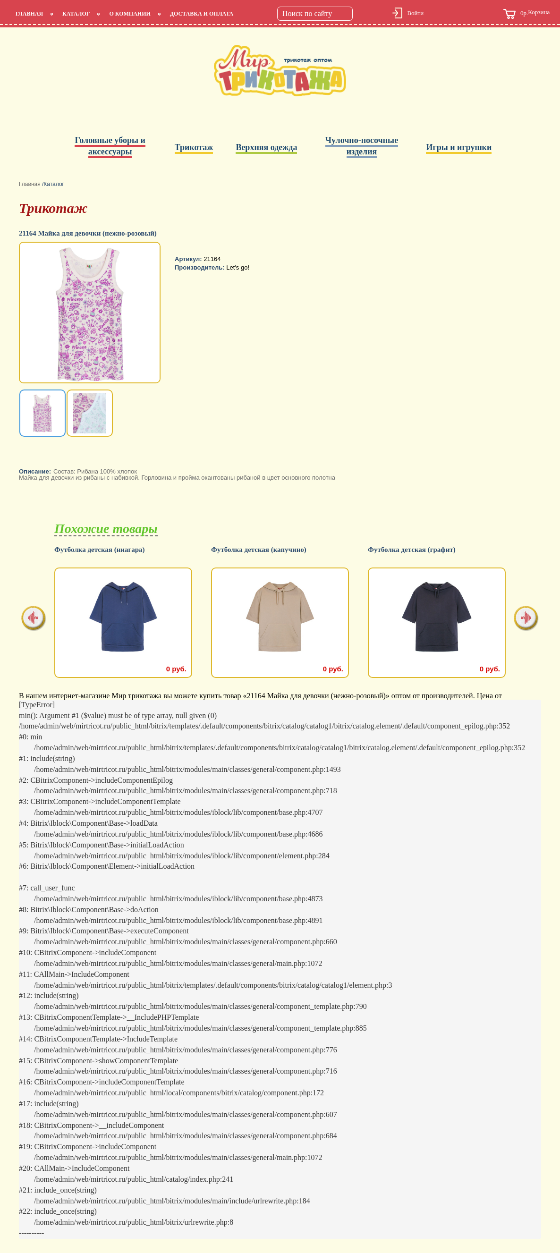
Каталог (76, 13)
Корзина (526, 14)
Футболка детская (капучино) (415, 549)
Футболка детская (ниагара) (256, 549)
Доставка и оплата (201, 13)
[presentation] (33, 619)
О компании (129, 13)
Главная (29, 13)
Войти (415, 13)
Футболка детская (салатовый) (103, 549)
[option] (90, 313)
